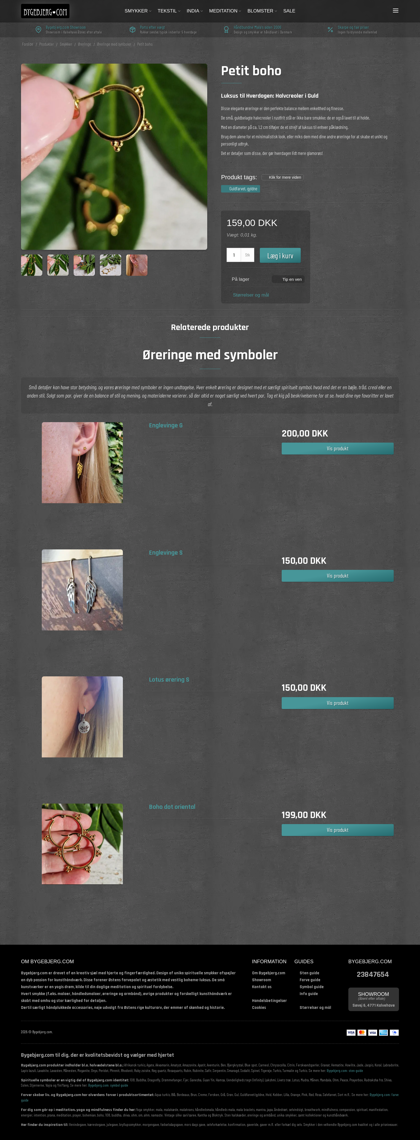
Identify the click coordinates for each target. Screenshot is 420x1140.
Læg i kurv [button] (280, 255)
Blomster (262, 11)
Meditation (225, 11)
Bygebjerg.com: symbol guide (108, 1085)
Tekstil (169, 11)
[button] (288, 279)
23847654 (373, 974)
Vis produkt (338, 448)
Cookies (259, 1007)
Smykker (138, 11)
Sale (289, 11)
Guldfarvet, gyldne (243, 188)
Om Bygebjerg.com (268, 973)
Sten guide (309, 973)
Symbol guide (312, 987)
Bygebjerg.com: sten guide (345, 1070)
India (195, 11)
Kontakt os (261, 987)
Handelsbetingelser (269, 1000)
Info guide (309, 993)
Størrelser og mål (251, 295)
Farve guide (310, 980)
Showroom (261, 980)
